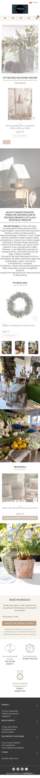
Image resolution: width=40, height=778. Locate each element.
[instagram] (18, 769)
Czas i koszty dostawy (11, 743)
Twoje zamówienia (9, 727)
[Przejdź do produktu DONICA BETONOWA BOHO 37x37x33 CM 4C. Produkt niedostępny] (20, 487)
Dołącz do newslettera (19, 623)
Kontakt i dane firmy (10, 758)
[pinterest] (22, 769)
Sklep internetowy (19, 773)
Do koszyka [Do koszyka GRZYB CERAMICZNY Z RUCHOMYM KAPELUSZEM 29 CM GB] (20, 136)
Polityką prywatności (29, 634)
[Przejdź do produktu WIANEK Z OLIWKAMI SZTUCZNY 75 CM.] (20, 305)
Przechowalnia (8, 732)
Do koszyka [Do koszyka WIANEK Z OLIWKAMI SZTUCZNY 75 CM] (10, 336)
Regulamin (29, 629)
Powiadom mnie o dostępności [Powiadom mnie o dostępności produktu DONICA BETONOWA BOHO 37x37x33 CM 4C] (20, 518)
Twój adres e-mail (10, 617)
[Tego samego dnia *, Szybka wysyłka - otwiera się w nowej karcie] (30, 650)
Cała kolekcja (20, 83)
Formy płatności (8, 745)
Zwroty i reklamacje (10, 711)
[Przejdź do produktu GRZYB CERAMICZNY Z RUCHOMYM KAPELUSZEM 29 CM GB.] (20, 104)
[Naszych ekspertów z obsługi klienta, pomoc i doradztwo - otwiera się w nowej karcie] (20, 678)
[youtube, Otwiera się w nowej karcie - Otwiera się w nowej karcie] (26, 769)
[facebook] (13, 769)
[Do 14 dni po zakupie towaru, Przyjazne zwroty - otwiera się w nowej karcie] (10, 651)
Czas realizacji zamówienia (12, 748)
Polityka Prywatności (10, 714)
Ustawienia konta (9, 729)
